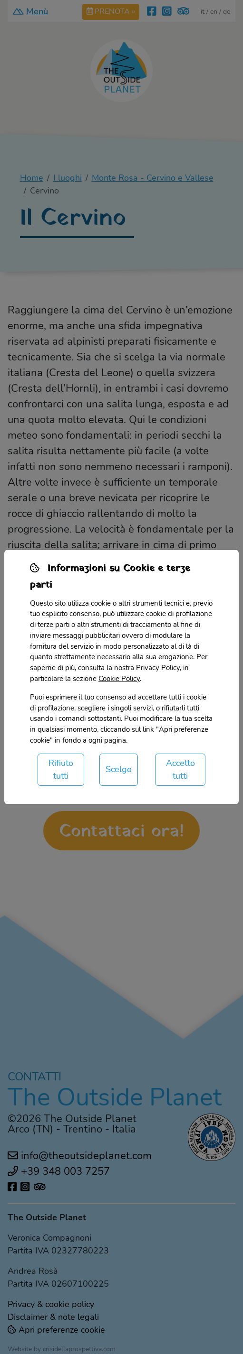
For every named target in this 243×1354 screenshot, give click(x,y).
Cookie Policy (119, 678)
